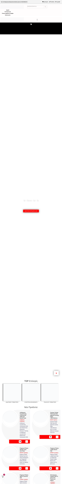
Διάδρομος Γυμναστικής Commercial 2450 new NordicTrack (23, 415)
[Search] (45, 7)
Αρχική (7, 10)
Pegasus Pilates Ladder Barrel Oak (54, 449)
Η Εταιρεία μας (8, 11)
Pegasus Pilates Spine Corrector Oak (24, 476)
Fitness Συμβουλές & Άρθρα (7, 13)
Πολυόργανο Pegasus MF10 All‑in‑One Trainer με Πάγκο (54, 477)
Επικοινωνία (7, 15)
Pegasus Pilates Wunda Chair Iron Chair (24, 449)
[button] (37, 20)
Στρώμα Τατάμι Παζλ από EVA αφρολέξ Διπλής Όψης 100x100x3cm (54, 415)
